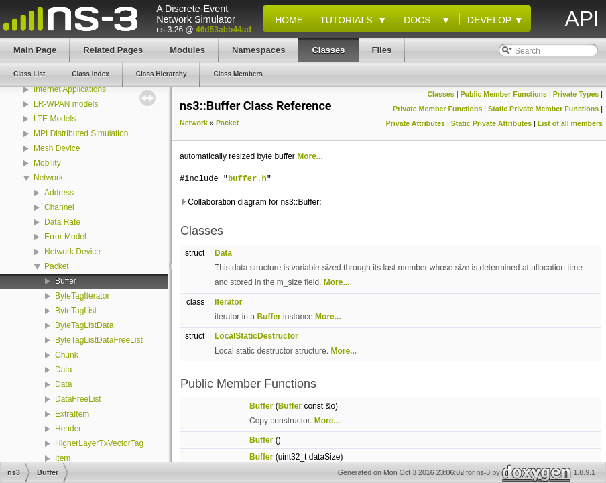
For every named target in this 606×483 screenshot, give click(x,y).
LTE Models (55, 118)
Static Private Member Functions (543, 109)
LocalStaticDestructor (256, 336)
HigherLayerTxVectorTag (99, 443)
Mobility (47, 163)
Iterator (228, 302)
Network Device (72, 251)
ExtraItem (72, 414)
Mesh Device (57, 148)
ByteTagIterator (82, 296)
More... (310, 156)
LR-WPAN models (66, 104)
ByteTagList (76, 310)
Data (63, 369)
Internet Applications (70, 89)
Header (68, 428)
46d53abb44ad (223, 29)
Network (48, 177)
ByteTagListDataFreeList (99, 340)
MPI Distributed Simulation (81, 133)
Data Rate (62, 222)
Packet (56, 266)
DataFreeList (78, 399)
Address (59, 192)
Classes (440, 94)
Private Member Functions (437, 109)
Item (62, 458)
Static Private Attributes (491, 123)
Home (286, 20)
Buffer (65, 281)
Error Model (65, 236)
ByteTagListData (84, 325)
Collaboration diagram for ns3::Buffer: (251, 202)
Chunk (66, 355)
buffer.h (247, 178)
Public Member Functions (503, 94)
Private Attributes (415, 123)
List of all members (570, 123)
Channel (59, 207)
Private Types (576, 94)
